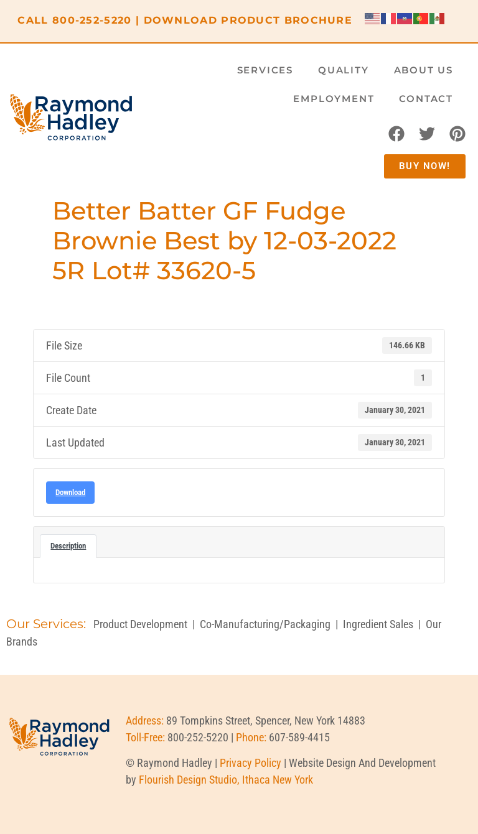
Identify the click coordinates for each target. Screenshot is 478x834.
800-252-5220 (92, 20)
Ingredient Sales (378, 624)
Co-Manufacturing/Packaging (265, 624)
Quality (343, 70)
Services (265, 70)
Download (70, 492)
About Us (423, 70)
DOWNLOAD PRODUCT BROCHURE (248, 20)
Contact (426, 98)
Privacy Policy (250, 762)
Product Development (140, 624)
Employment (333, 98)
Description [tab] (68, 545)
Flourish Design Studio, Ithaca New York (226, 779)
